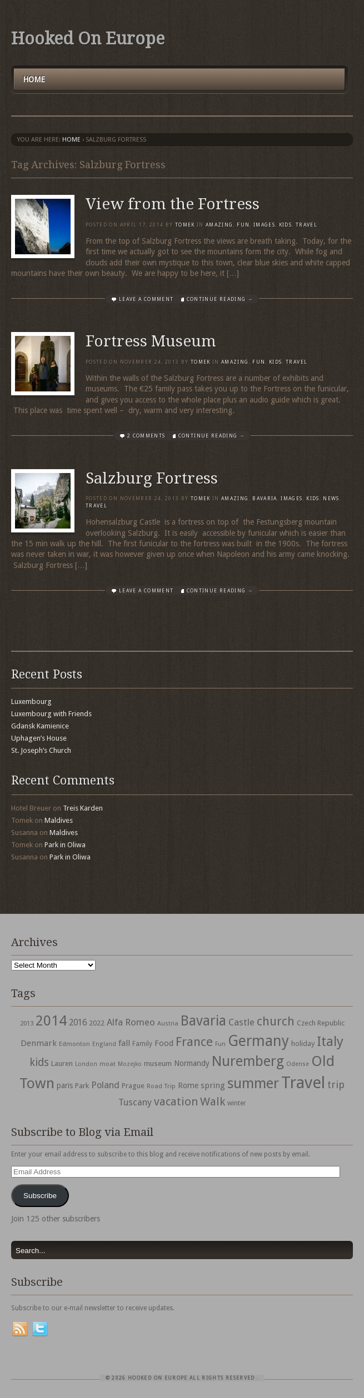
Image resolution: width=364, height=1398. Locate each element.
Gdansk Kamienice (40, 726)
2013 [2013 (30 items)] (26, 1023)
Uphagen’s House (39, 738)
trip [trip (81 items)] (336, 1084)
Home (34, 79)
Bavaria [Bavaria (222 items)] (203, 1021)
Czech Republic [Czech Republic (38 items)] (321, 1023)
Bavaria (264, 498)
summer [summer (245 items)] (253, 1083)
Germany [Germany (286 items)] (258, 1040)
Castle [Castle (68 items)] (241, 1022)
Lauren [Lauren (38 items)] (62, 1063)
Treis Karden (83, 808)
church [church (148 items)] (276, 1021)
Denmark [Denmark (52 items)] (39, 1043)
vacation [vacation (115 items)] (176, 1101)
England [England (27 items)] (104, 1044)
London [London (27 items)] (86, 1064)
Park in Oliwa (65, 845)
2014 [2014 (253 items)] (51, 1020)
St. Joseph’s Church (41, 750)
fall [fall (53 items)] (124, 1043)
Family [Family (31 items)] (142, 1044)
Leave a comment (146, 299)
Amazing (219, 225)
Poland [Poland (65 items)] (105, 1085)
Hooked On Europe (87, 38)
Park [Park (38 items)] (82, 1086)
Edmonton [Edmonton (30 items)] (74, 1044)
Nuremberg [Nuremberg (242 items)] (248, 1061)
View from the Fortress (173, 204)
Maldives (58, 820)
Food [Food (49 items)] (163, 1043)
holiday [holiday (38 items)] (303, 1043)
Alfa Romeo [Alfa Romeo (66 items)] (131, 1022)
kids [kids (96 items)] (39, 1062)
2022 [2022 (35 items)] (96, 1023)
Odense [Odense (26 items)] (297, 1064)
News (331, 498)
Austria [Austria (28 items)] (167, 1023)
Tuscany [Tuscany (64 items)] (135, 1102)
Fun (243, 225)
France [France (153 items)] (194, 1041)
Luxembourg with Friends (51, 714)
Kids (285, 225)
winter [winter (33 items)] (236, 1103)
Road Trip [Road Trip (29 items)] (161, 1086)
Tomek (185, 225)
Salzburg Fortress (152, 478)
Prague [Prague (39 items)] (133, 1086)
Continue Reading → (220, 299)
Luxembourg (31, 701)
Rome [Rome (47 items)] (188, 1085)
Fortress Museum (151, 341)
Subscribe (40, 1195)
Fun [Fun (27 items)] (220, 1044)
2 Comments (146, 436)
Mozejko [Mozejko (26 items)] (130, 1064)
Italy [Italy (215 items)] (330, 1041)
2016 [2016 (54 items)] (78, 1023)
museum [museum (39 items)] (158, 1063)
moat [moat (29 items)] (107, 1064)
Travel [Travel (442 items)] (303, 1082)
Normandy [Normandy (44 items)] (192, 1063)
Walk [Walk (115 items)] (212, 1101)
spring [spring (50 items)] (213, 1085)
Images (264, 225)
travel (306, 225)
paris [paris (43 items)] (65, 1085)
